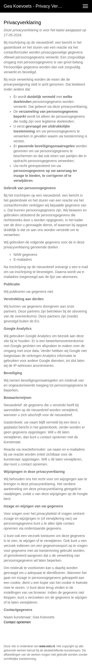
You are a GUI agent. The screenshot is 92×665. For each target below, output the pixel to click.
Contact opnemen (17, 622)
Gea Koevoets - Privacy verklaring (35, 6)
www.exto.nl (47, 646)
